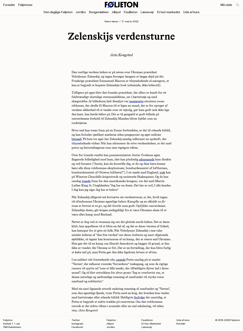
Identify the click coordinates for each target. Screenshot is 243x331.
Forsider (9, 5)
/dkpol (116, 12)
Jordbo (81, 12)
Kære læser (111, 21)
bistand (76, 139)
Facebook (77, 327)
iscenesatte (136, 101)
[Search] (238, 5)
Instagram (77, 323)
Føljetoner (25, 5)
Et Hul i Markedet (151, 323)
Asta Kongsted (121, 55)
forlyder (139, 297)
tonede (86, 181)
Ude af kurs (191, 12)
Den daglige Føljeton (58, 12)
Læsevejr (147, 12)
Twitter (76, 320)
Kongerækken (99, 12)
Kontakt (180, 323)
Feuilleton (130, 12)
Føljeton (111, 320)
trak (162, 172)
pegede (121, 259)
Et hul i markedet (168, 12)
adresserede (146, 159)
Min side (226, 5)
